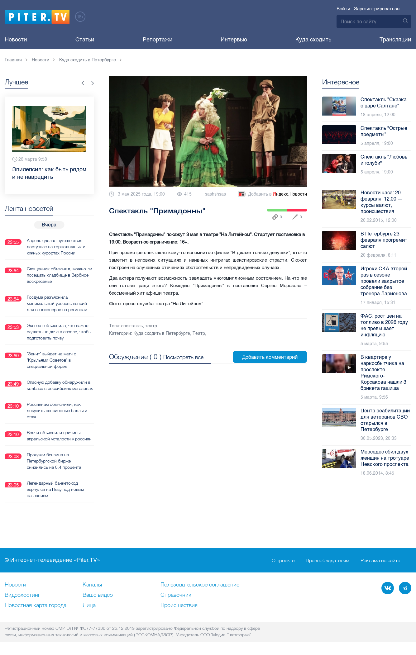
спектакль (132, 326)
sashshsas (215, 194)
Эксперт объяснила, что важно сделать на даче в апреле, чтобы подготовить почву (59, 332)
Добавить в (272, 194)
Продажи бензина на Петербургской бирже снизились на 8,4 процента (54, 461)
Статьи (84, 39)
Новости (16, 39)
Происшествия (179, 605)
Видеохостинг (22, 595)
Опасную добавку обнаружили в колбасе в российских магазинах (60, 385)
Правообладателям (327, 560)
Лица (89, 605)
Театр (199, 333)
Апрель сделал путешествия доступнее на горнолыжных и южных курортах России (56, 247)
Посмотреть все (183, 357)
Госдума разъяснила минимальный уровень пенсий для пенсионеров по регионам (57, 303)
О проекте (283, 560)
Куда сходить (313, 39)
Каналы (92, 585)
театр (151, 326)
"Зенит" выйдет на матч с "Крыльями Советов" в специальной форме (51, 360)
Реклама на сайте (380, 560)
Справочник (175, 595)
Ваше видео (98, 595)
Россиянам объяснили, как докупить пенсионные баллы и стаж (57, 410)
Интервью (234, 39)
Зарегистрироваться (376, 9)
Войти (343, 9)
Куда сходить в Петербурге (161, 333)
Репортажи (158, 39)
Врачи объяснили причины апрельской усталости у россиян (59, 436)
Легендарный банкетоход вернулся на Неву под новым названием (55, 489)
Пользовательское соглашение (199, 585)
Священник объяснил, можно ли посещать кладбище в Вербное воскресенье (59, 275)
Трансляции (395, 39)
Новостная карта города (35, 605)
